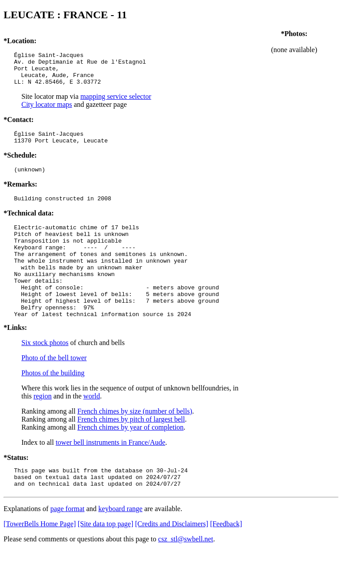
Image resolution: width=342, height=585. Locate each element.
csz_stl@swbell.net (185, 573)
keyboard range (120, 543)
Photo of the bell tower (54, 388)
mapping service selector (115, 103)
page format (67, 543)
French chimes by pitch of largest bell (131, 450)
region (42, 427)
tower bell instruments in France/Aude (110, 473)
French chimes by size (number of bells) (134, 442)
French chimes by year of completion (130, 458)
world (91, 427)
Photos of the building (53, 403)
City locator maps (46, 111)
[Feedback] (226, 558)
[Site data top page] (105, 558)
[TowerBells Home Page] (40, 558)
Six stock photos (45, 373)
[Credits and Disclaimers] (171, 558)
